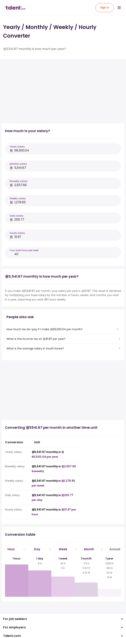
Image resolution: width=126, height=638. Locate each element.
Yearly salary (17, 146)
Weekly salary (18, 198)
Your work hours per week (24, 250)
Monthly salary (18, 163)
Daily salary (16, 215)
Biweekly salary (18, 181)
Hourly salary (17, 233)
